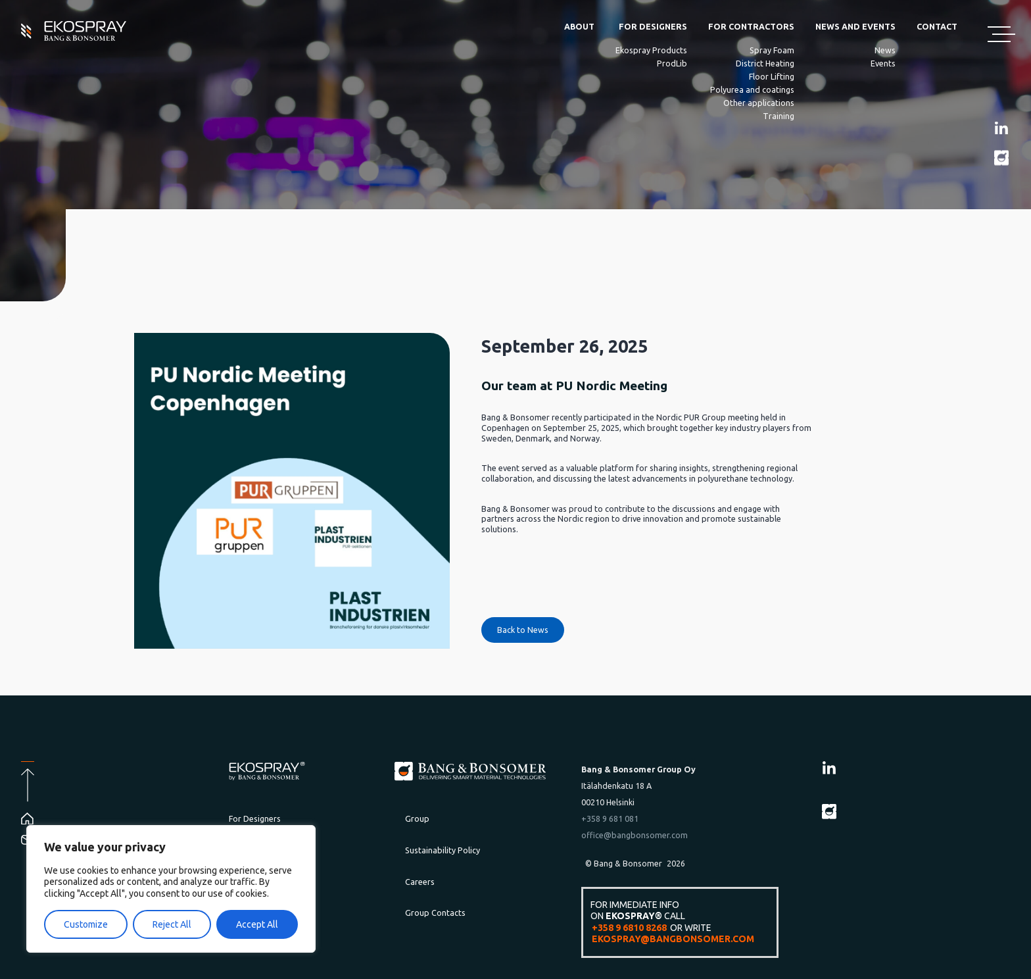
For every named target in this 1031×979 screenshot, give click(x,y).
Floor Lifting (771, 76)
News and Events (855, 26)
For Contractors (751, 26)
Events (883, 63)
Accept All (257, 924)
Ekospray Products (651, 50)
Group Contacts (435, 912)
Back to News (522, 629)
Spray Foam (772, 50)
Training (778, 115)
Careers (420, 881)
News (885, 50)
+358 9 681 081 (609, 818)
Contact (937, 26)
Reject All (172, 924)
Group (417, 818)
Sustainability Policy (442, 850)
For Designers (653, 26)
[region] (171, 889)
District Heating (765, 63)
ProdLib (672, 63)
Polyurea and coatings (752, 89)
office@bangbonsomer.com (634, 835)
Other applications (758, 102)
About (579, 26)
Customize (86, 924)
